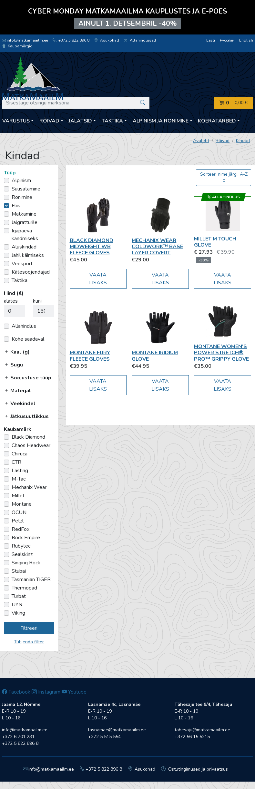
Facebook (16, 692)
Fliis (16, 205)
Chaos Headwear (31, 445)
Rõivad (223, 141)
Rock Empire (26, 537)
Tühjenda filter (29, 642)
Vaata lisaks (98, 278)
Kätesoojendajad (31, 272)
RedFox (20, 529)
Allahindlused (140, 40)
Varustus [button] (16, 120)
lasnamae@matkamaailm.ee (117, 730)
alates (11, 301)
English (246, 40)
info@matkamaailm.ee (25, 40)
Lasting (20, 470)
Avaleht (201, 141)
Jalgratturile (24, 222)
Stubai (19, 571)
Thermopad (24, 587)
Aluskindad (24, 246)
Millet (18, 495)
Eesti (210, 40)
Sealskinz (22, 554)
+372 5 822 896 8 (71, 40)
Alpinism (21, 180)
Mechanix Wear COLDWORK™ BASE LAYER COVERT (157, 246)
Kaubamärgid (17, 46)
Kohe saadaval (28, 339)
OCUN (19, 512)
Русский (227, 40)
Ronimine (22, 197)
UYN (17, 604)
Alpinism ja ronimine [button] (161, 120)
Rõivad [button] (49, 120)
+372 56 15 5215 (192, 737)
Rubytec (21, 546)
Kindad (243, 141)
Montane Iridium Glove (155, 355)
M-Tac (19, 478)
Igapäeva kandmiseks (25, 234)
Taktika (19, 280)
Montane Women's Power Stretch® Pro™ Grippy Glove (221, 352)
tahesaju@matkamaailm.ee (202, 730)
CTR (16, 462)
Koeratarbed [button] (217, 120)
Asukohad (106, 40)
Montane (22, 504)
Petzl (18, 520)
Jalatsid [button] (80, 120)
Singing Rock (26, 562)
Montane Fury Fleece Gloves (90, 355)
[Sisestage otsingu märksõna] (75, 103)
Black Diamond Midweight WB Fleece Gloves (91, 246)
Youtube (74, 692)
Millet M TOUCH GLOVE (215, 241)
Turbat (19, 596)
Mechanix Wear (29, 487)
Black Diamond (28, 437)
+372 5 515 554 (104, 737)
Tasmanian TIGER (31, 579)
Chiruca (19, 453)
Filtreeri (28, 628)
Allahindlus (24, 326)
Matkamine (24, 214)
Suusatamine (26, 188)
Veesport (22, 263)
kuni (37, 301)
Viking (18, 613)
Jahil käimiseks (28, 255)
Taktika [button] (112, 120)
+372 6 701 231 (18, 737)
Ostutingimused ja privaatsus (194, 769)
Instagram (46, 692)
